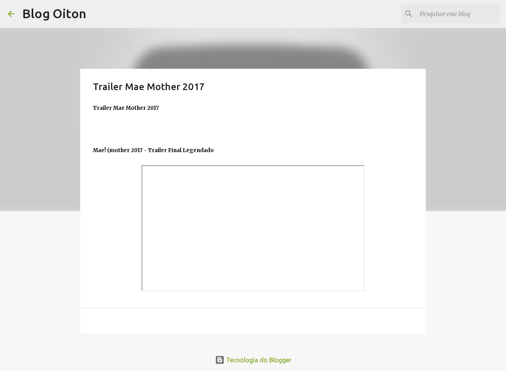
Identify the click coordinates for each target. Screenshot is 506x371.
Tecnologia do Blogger (253, 359)
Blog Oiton (54, 13)
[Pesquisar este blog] (458, 13)
